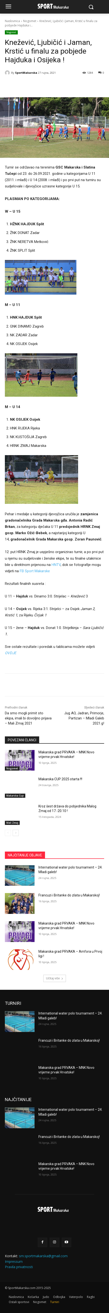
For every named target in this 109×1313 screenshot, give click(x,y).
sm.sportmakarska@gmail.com (43, 1256)
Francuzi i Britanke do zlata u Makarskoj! (69, 895)
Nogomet (29, 21)
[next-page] (16, 833)
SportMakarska (26, 72)
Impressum (14, 1261)
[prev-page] (8, 833)
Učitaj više (54, 978)
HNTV (56, 565)
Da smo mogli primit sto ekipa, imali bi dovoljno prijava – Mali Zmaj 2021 (28, 718)
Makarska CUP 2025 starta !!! (60, 779)
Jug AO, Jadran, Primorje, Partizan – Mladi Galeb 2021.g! (84, 718)
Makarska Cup (15, 795)
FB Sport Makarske (35, 571)
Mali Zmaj (12, 822)
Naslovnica (12, 21)
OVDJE (10, 653)
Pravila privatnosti (19, 1267)
